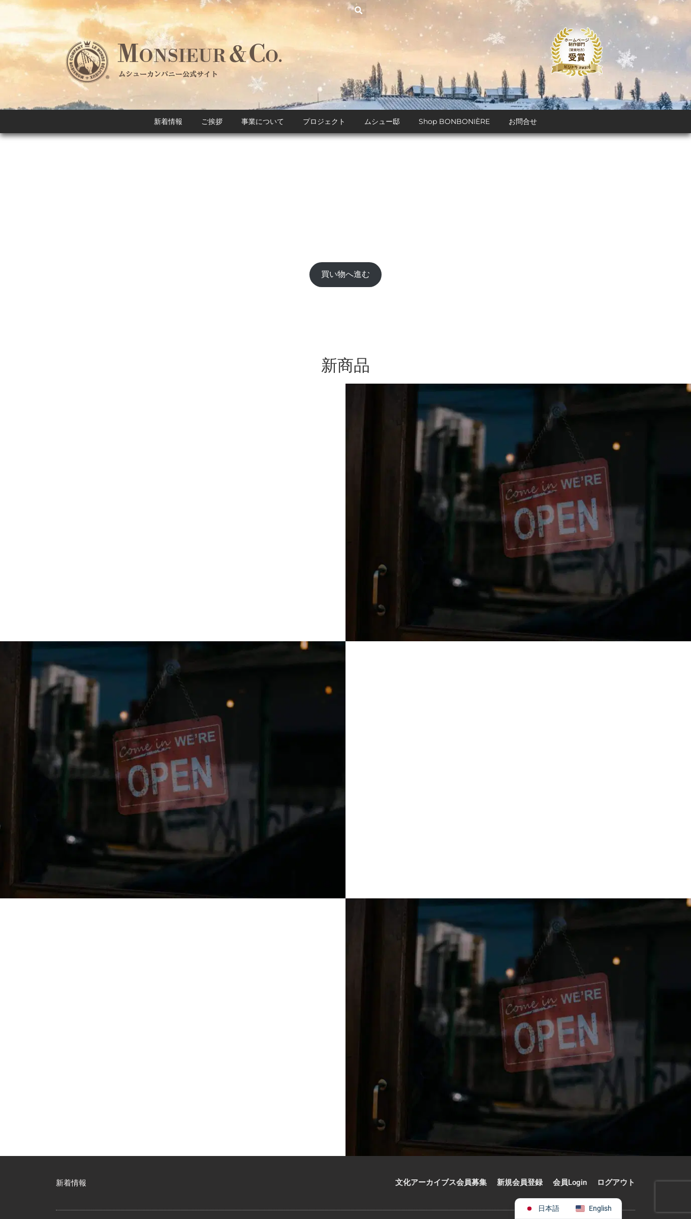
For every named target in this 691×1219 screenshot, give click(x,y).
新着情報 (168, 122)
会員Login (570, 1182)
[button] (358, 10)
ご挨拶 (212, 122)
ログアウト (616, 1182)
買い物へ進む (345, 274)
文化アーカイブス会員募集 (441, 1182)
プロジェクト (324, 122)
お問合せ (523, 122)
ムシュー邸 (382, 122)
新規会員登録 (520, 1182)
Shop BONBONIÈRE (454, 122)
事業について (262, 122)
